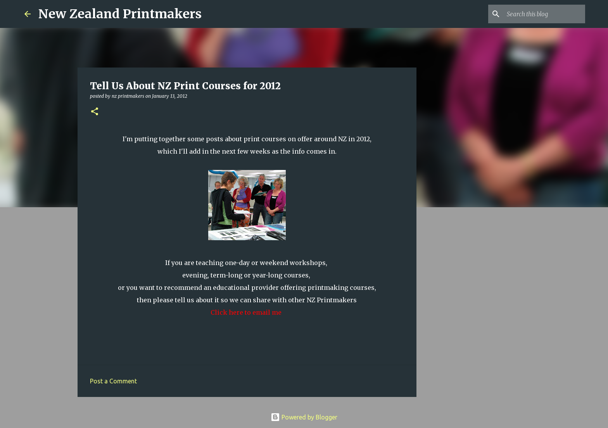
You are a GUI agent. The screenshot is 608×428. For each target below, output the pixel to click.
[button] (94, 112)
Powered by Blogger (304, 417)
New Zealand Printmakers (120, 14)
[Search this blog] (544, 14)
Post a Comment (113, 381)
